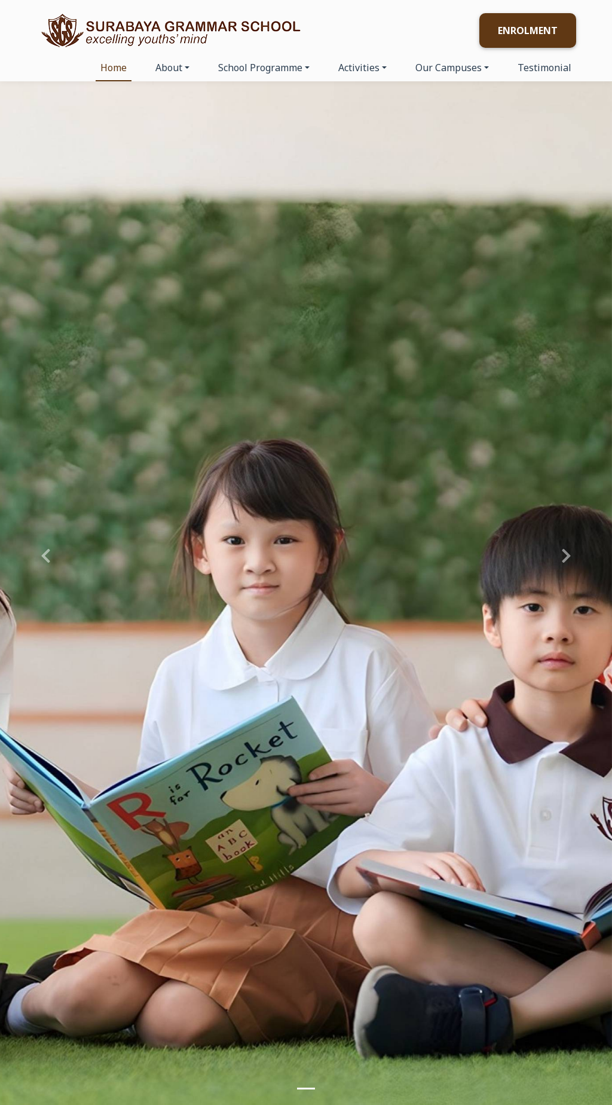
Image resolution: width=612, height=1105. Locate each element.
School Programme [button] (260, 67)
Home (113, 67)
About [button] (168, 67)
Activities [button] (359, 67)
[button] (46, 552)
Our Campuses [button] (448, 67)
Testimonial (544, 67)
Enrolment (528, 30)
